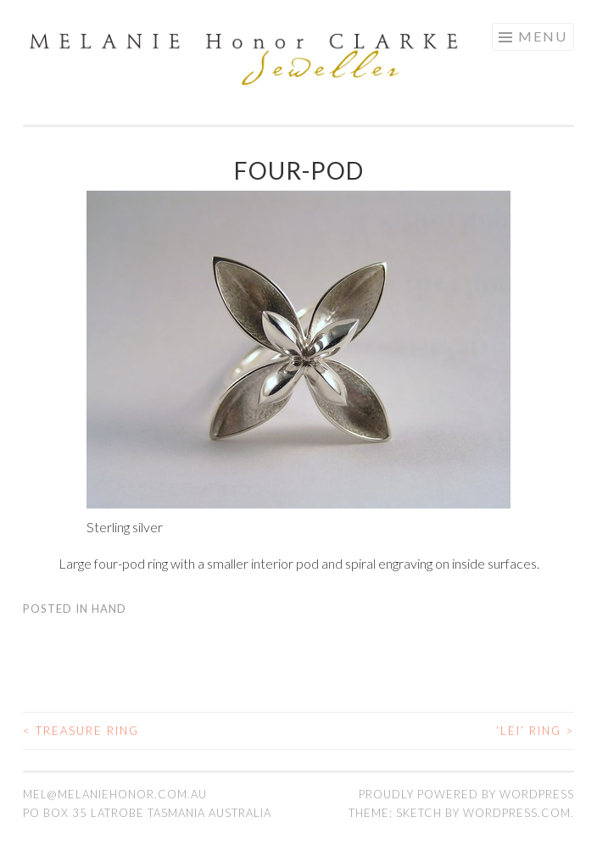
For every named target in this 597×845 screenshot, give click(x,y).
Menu (542, 36)
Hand (109, 608)
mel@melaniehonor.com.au (115, 794)
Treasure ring (81, 730)
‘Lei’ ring (535, 730)
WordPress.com (517, 813)
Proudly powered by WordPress (466, 794)
